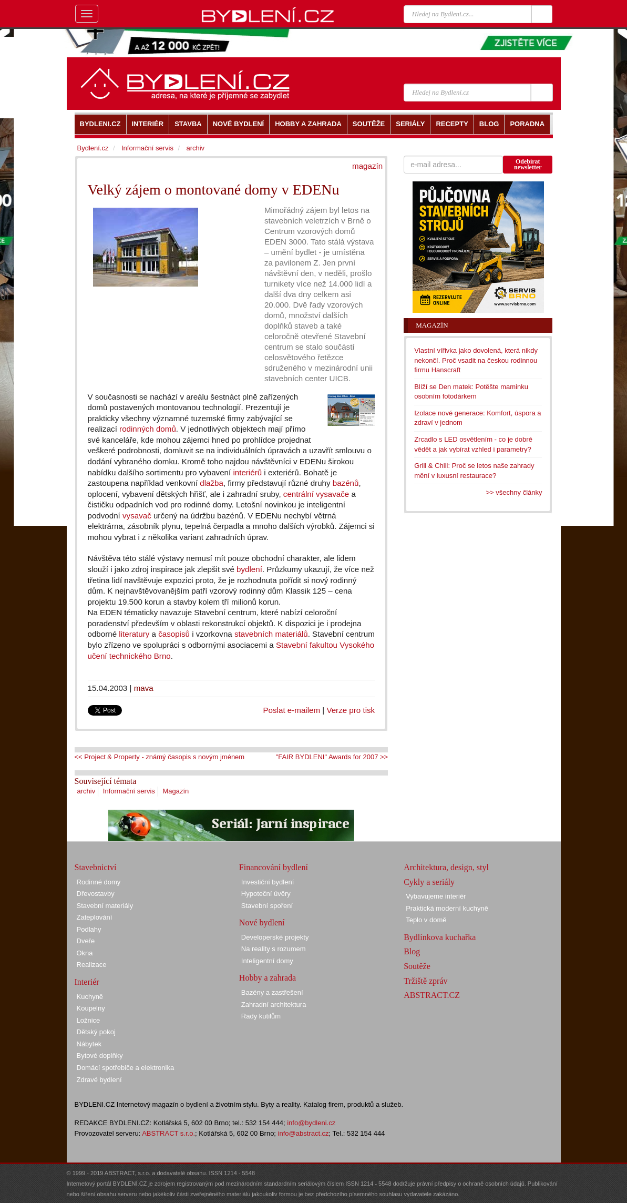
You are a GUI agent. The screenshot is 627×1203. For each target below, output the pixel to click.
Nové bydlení (262, 922)
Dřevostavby (96, 894)
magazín (367, 165)
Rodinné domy (99, 882)
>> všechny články (514, 492)
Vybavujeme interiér (436, 896)
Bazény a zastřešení (272, 992)
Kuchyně (90, 997)
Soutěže (417, 966)
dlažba (211, 482)
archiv (86, 791)
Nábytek (89, 1044)
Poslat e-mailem (292, 710)
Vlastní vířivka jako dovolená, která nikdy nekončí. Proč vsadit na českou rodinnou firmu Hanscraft (476, 360)
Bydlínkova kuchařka (440, 937)
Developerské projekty (275, 937)
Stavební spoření (267, 906)
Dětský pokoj (96, 1032)
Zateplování (94, 917)
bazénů (346, 482)
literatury (134, 633)
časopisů (174, 633)
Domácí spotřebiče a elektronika (125, 1068)
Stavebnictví (96, 867)
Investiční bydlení (267, 882)
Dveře (86, 941)
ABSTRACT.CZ (432, 995)
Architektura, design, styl (446, 867)
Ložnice (88, 1020)
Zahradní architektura (273, 1004)
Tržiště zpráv (425, 980)
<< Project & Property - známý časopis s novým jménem (160, 757)
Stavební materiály (105, 906)
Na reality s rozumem (273, 949)
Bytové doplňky (100, 1055)
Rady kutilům (261, 1016)
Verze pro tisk (350, 710)
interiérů (247, 472)
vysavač (136, 515)
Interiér (87, 981)
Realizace (92, 964)
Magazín (175, 791)
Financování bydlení (273, 867)
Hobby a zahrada (267, 977)
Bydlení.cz (93, 148)
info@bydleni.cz (311, 1123)
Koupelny (91, 1008)
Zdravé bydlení (99, 1080)
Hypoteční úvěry (266, 894)
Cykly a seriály (429, 882)
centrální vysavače (316, 494)
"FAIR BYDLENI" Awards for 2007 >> (332, 757)
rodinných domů (147, 428)
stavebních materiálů (271, 633)
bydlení (249, 569)
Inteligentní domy (267, 961)
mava (143, 688)
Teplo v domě (426, 920)
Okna (85, 953)
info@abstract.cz (303, 1133)
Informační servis (129, 791)
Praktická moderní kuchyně (447, 908)
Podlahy (89, 929)
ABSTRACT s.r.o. (168, 1133)
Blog (412, 951)
